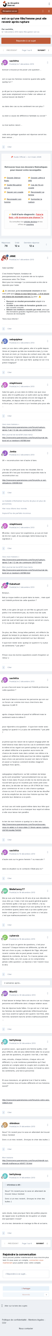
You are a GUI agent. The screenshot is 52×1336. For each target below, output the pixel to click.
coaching (30, 224)
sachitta (9, 29)
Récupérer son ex (31, 32)
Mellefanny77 (17, 889)
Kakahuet (14, 584)
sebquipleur (15, 339)
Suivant (41, 50)
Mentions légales (36, 1320)
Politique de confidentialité (14, 1320)
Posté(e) (21, 64)
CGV (4, 1323)
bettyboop (15, 1040)
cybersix (14, 935)
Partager (26, 1288)
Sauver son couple (15, 192)
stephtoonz (15, 383)
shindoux (14, 1123)
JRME (12, 256)
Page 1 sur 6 (27, 50)
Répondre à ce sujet (26, 41)
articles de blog (30, 222)
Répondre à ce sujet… (16, 1274)
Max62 (13, 991)
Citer (9, 147)
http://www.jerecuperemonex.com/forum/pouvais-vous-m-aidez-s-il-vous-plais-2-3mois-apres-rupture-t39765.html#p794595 (25, 827)
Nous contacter (26, 1328)
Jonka (12, 451)
